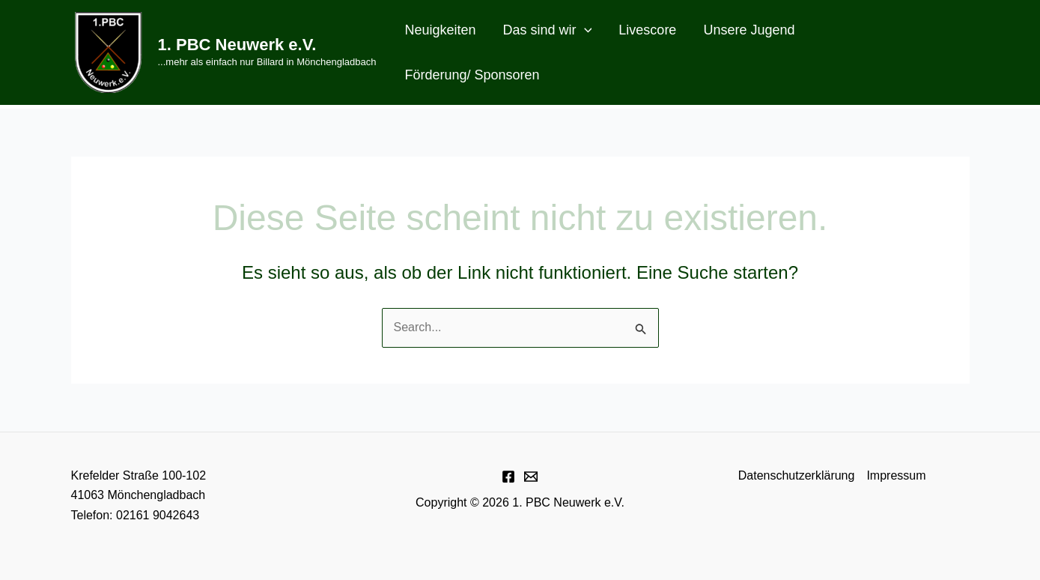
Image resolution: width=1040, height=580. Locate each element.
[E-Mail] (531, 476)
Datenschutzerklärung (796, 475)
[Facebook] (508, 476)
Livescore (647, 29)
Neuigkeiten (439, 29)
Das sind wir (547, 29)
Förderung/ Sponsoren (471, 74)
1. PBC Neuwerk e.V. (237, 44)
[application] (584, 29)
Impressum (895, 475)
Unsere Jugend (748, 29)
